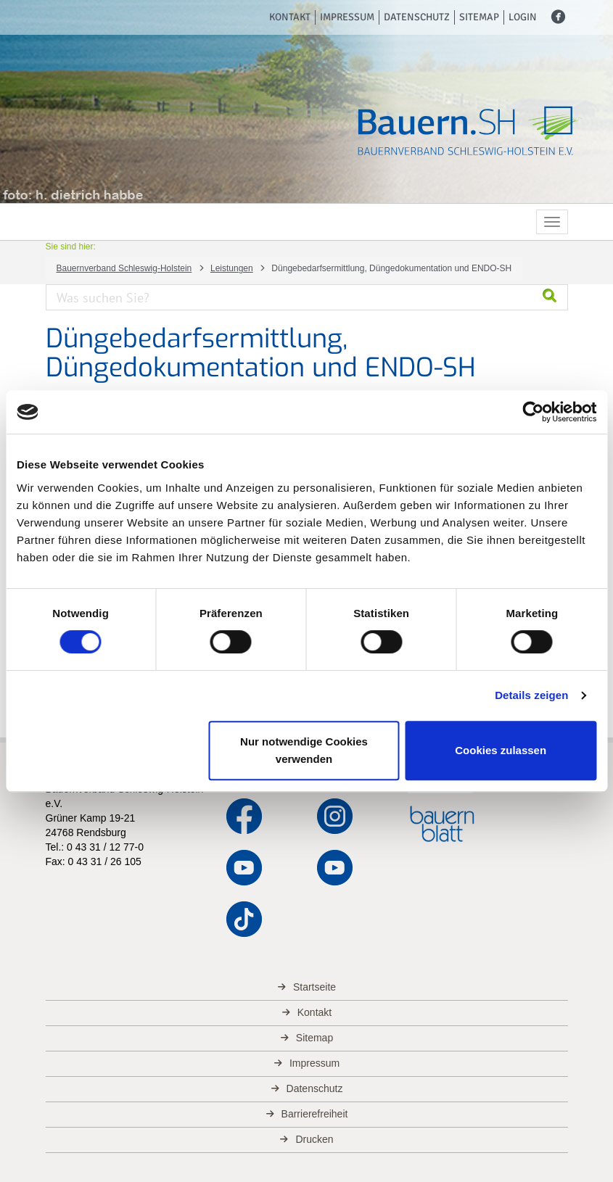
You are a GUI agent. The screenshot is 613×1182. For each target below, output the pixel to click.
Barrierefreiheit (314, 1114)
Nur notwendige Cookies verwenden (304, 750)
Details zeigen (531, 695)
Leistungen (231, 268)
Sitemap (479, 17)
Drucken (314, 1139)
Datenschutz (417, 17)
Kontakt (289, 17)
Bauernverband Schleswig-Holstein (124, 268)
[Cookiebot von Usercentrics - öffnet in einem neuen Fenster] (532, 412)
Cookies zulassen (500, 750)
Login (523, 17)
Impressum (347, 17)
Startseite (314, 987)
